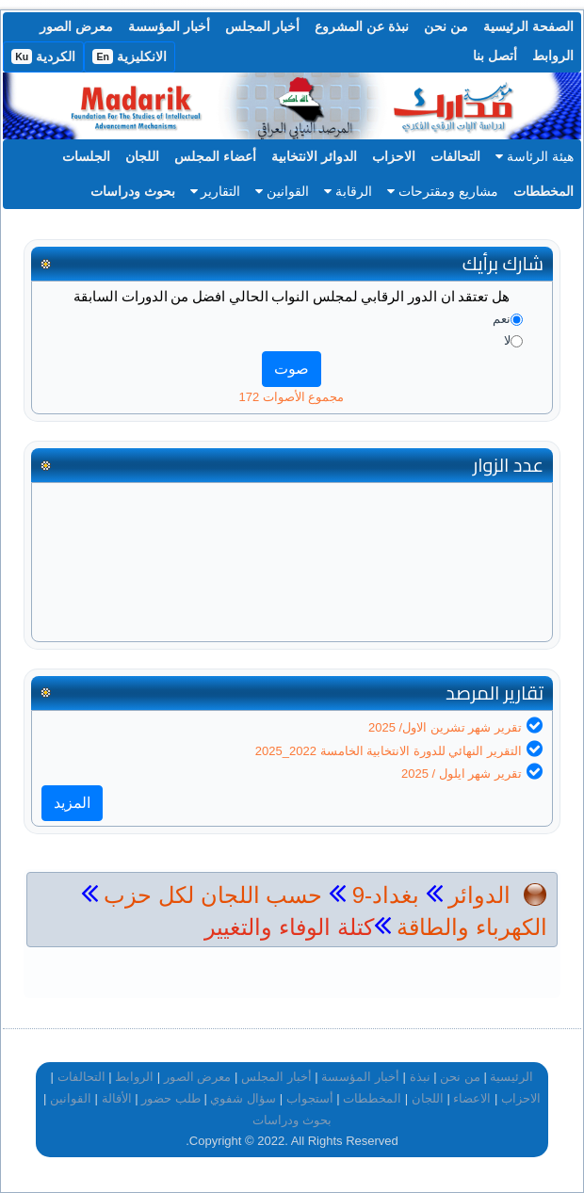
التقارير (215, 191)
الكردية (43, 56)
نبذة (420, 1077)
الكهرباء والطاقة (469, 927)
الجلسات (86, 156)
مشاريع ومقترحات (442, 191)
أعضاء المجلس (215, 156)
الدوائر (479, 895)
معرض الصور (76, 26)
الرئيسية (511, 1077)
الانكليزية (129, 56)
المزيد (72, 803)
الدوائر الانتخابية (314, 156)
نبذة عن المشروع (362, 26)
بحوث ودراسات (132, 191)
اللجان (142, 156)
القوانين (282, 191)
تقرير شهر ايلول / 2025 (461, 773)
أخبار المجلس (262, 26)
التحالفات (455, 156)
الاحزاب (393, 156)
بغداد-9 (382, 895)
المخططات (543, 191)
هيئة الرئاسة (534, 156)
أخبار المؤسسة (169, 26)
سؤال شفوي (243, 1098)
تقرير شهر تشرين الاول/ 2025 (445, 727)
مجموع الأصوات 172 (292, 397)
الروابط (553, 55)
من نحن (446, 26)
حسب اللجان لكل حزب (213, 895)
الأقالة (117, 1098)
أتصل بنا (495, 55)
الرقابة (348, 191)
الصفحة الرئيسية (528, 26)
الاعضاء (472, 1098)
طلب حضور (171, 1098)
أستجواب (309, 1098)
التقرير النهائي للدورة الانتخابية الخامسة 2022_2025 (388, 751)
